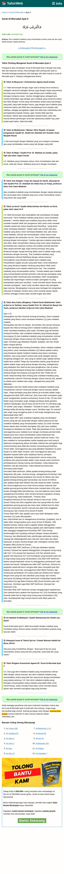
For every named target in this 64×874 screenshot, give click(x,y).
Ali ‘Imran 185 (12, 728)
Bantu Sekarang (32, 820)
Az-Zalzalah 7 (41, 753)
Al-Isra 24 (40, 738)
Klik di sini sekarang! (48, 57)
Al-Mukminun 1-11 (43, 728)
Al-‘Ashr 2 (10, 743)
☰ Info (57, 3)
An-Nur (9, 748)
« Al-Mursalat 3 (24, 48)
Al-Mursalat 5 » (39, 48)
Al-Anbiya (40, 748)
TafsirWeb (15, 3)
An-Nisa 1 (10, 738)
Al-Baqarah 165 (42, 743)
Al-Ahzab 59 (41, 733)
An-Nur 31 (10, 753)
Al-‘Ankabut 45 (12, 733)
